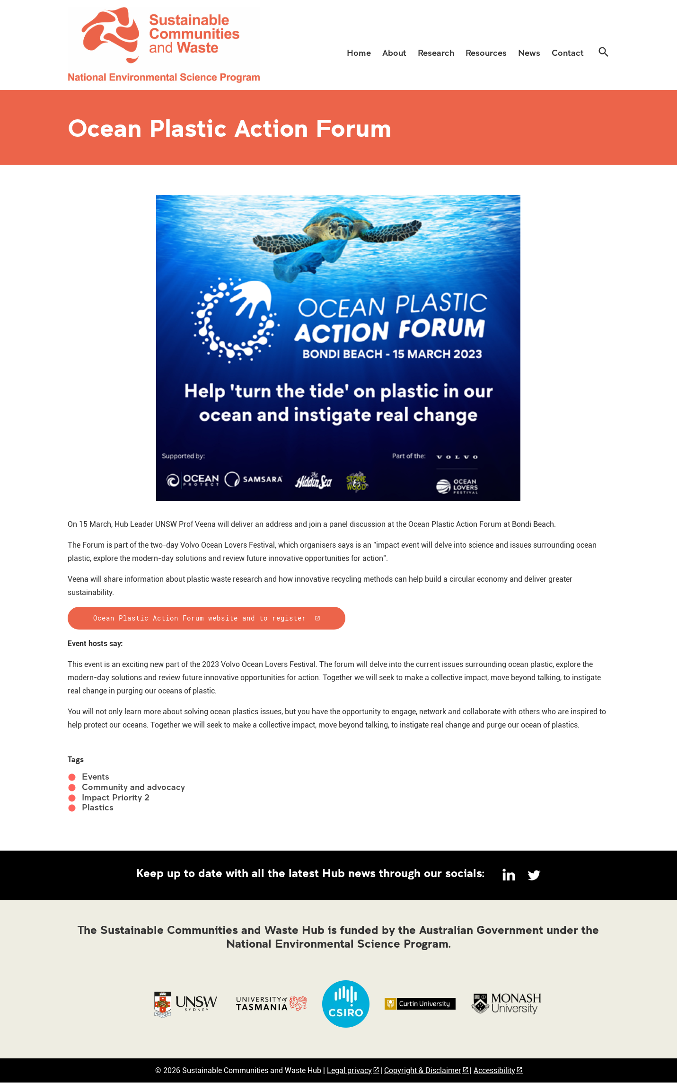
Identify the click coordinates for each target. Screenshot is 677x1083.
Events (95, 776)
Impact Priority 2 (115, 797)
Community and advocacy (133, 787)
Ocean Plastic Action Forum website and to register (199, 617)
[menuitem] (359, 52)
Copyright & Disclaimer (422, 1070)
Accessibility (494, 1070)
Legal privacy (349, 1070)
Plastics (98, 807)
